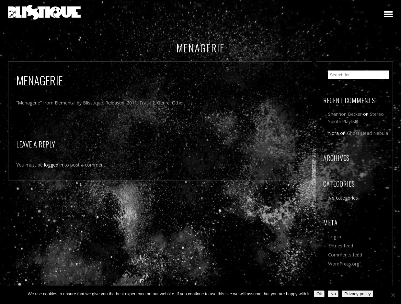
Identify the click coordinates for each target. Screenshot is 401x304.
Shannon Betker (345, 114)
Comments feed (345, 255)
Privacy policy (357, 293)
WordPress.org (343, 264)
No (333, 293)
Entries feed (340, 246)
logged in (53, 165)
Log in (334, 236)
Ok (319, 293)
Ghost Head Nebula (367, 133)
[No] (393, 295)
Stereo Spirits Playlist (356, 118)
